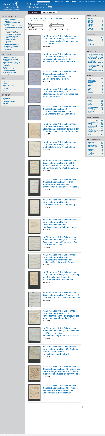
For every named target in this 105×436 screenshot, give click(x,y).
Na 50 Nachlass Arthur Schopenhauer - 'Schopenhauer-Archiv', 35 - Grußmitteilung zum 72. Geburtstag (60, 202)
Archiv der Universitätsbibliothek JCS (12, 22)
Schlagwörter (8, 98)
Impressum (82, 1)
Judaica (7, 29)
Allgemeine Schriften (10, 57)
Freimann (7, 54)
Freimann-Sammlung (12, 32)
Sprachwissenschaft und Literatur (11, 60)
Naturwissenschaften (10, 72)
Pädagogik (7, 65)
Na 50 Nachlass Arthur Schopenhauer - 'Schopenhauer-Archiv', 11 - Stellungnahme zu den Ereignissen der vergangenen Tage (60, 92)
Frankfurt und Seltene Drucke (13, 26)
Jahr (5, 90)
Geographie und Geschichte (12, 62)
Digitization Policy (92, 1)
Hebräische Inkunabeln (12, 36)
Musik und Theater (10, 48)
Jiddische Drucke (11, 37)
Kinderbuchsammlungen (12, 44)
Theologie (7, 74)
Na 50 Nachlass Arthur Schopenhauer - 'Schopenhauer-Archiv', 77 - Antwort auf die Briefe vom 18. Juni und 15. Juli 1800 (61, 295)
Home (67, 1)
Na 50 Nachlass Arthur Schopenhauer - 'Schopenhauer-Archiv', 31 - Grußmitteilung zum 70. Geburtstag (60, 144)
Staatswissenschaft (9, 70)
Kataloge (8, 41)
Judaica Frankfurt (11, 39)
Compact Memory (11, 31)
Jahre (5, 105)
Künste (6, 67)
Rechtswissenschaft (10, 69)
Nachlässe (8, 49)
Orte (5, 100)
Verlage (6, 103)
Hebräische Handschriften (13, 34)
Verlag (6, 88)
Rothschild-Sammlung (12, 43)
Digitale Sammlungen (10, 19)
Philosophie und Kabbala (11, 64)
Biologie (7, 24)
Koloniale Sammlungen (11, 46)
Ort (5, 87)
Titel (5, 83)
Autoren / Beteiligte (9, 101)
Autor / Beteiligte (9, 85)
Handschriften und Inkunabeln (13, 27)
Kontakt (74, 1)
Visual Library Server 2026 (6, 435)
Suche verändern (49, 12)
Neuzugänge (7, 82)
